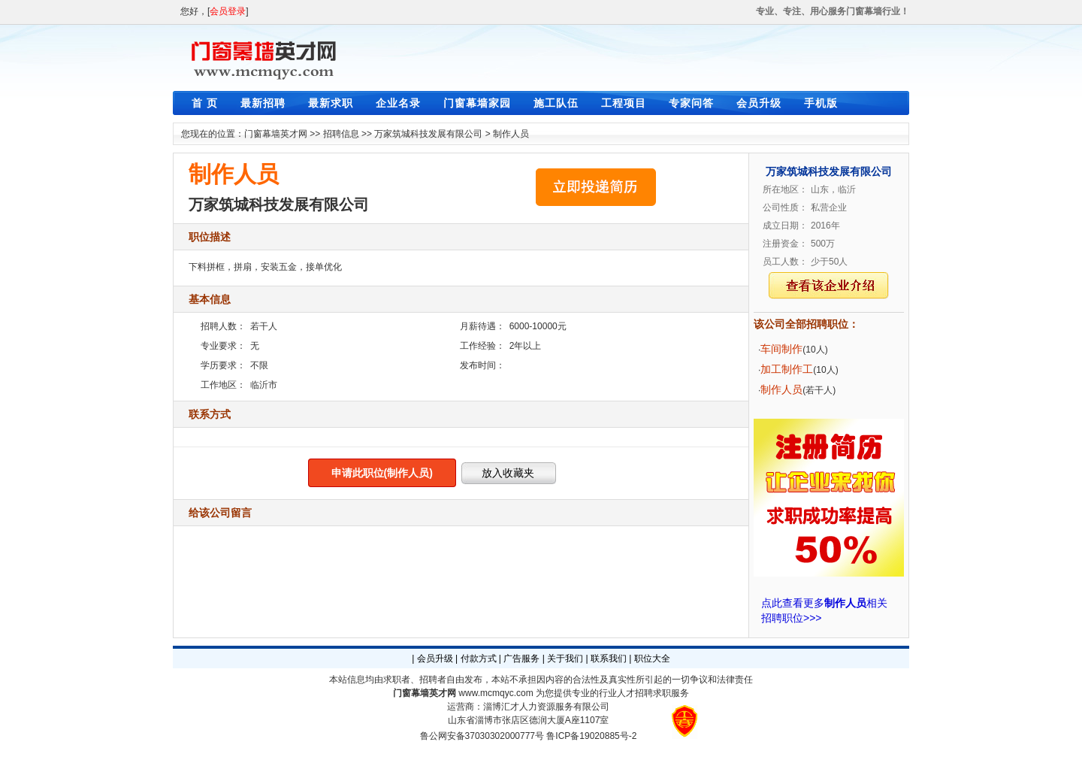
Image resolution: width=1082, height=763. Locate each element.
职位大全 (652, 658)
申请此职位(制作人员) (382, 473)
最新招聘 (263, 103)
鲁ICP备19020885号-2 (591, 736)
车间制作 (781, 349)
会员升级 (758, 103)
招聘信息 (341, 134)
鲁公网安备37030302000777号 (482, 736)
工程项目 (623, 103)
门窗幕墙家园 (477, 103)
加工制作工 (786, 369)
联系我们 (609, 658)
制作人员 (511, 134)
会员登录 (228, 11)
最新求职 (330, 103)
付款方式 (479, 658)
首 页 (205, 103)
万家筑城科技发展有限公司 (428, 134)
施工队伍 (556, 103)
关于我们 (565, 658)
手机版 (821, 103)
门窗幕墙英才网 (275, 134)
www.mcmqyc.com (495, 693)
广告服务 (521, 658)
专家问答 (691, 103)
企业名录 (398, 103)
